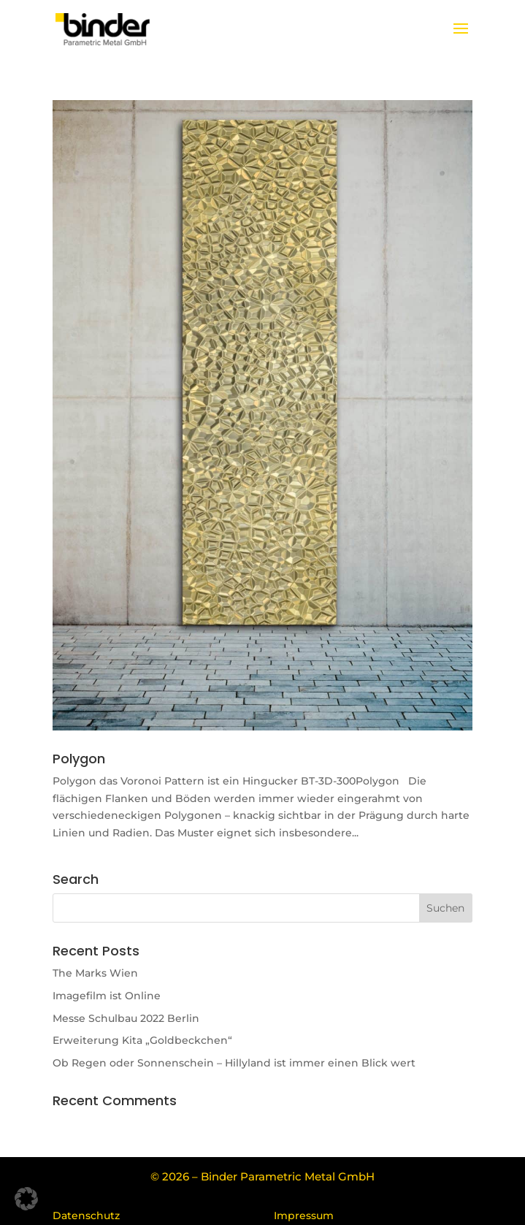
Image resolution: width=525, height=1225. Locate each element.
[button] (26, 1198)
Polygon (79, 758)
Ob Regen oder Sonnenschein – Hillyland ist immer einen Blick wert (234, 1062)
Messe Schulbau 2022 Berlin (126, 1018)
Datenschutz (86, 1215)
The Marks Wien (95, 973)
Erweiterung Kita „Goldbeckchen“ (142, 1040)
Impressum (304, 1215)
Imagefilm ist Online (107, 995)
